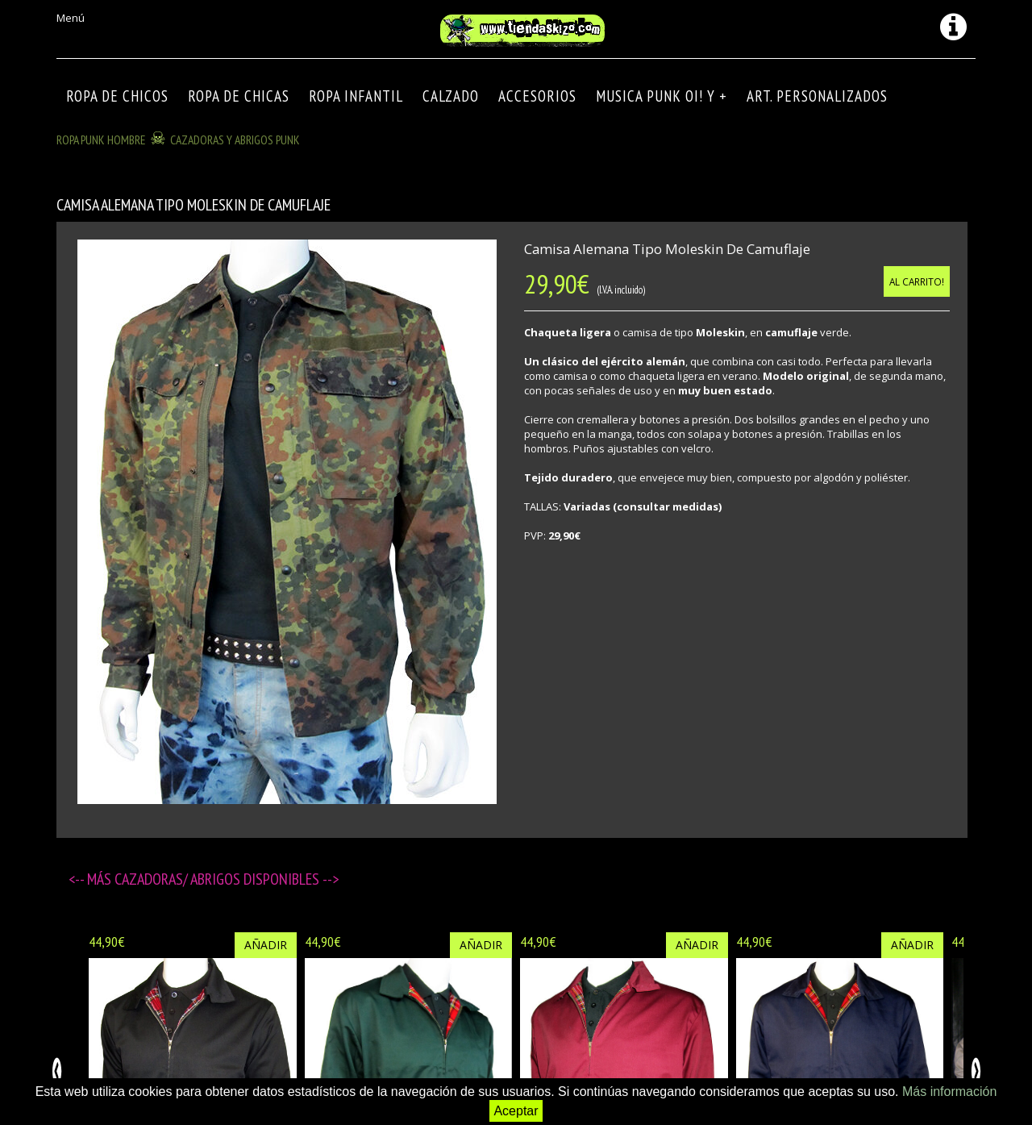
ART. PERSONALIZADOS (817, 96)
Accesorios (537, 96)
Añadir (265, 944)
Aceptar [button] (515, 1111)
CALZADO (450, 96)
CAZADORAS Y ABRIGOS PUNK (235, 139)
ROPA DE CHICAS (238, 96)
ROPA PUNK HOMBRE (101, 139)
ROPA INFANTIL (356, 96)
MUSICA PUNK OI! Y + (661, 96)
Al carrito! (916, 281)
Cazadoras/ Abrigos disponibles (218, 879)
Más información (949, 1091)
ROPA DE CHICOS (117, 96)
